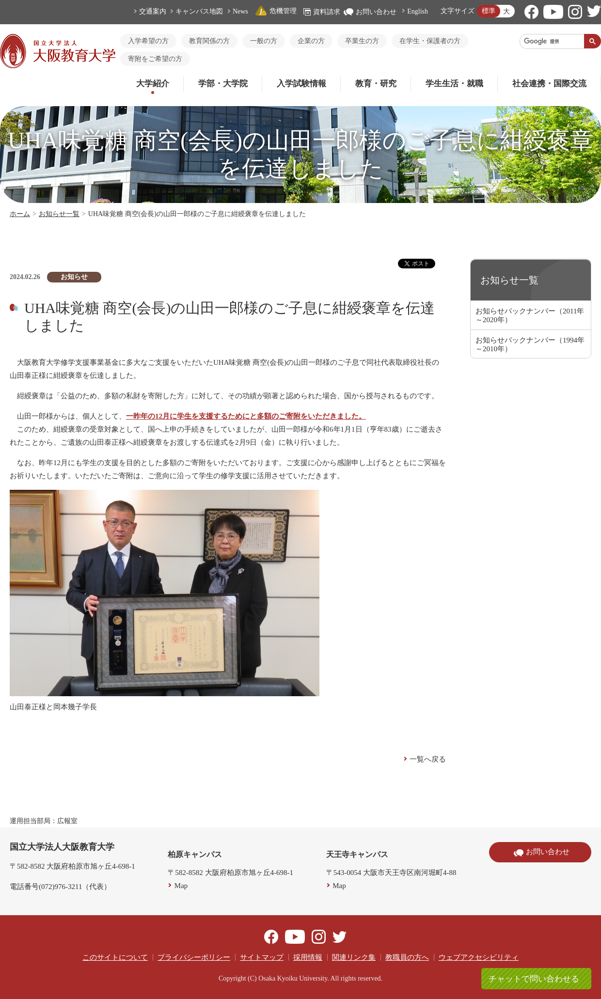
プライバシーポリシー (194, 957)
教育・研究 (375, 83)
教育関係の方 (209, 41)
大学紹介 (152, 83)
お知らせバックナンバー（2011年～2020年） (529, 315)
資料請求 (321, 12)
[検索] (552, 41)
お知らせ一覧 (59, 214)
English (417, 11)
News (240, 11)
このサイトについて (115, 957)
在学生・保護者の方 (429, 41)
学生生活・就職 (454, 83)
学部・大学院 (223, 83)
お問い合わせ (370, 12)
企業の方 (311, 41)
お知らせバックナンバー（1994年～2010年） (530, 344)
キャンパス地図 (199, 11)
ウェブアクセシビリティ (479, 957)
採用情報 (307, 957)
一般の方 (263, 41)
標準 (488, 11)
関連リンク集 (354, 957)
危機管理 (276, 11)
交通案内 (152, 11)
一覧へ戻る (428, 759)
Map (181, 886)
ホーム (20, 214)
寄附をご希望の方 (155, 58)
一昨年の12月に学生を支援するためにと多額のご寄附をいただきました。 (246, 416)
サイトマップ (262, 957)
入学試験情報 (301, 83)
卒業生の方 (362, 41)
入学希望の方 (148, 41)
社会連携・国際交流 (549, 83)
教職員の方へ (407, 957)
